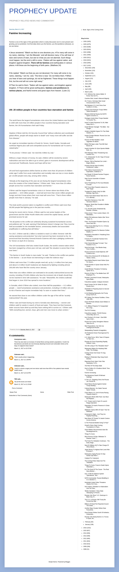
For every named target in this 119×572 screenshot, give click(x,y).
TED (15, 379)
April (86, 89)
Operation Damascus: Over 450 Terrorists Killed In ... (94, 200)
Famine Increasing (90, 373)
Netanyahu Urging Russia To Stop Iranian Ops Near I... (95, 454)
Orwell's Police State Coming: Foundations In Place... (94, 426)
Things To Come (90, 434)
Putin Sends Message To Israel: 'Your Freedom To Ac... (96, 244)
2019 (85, 60)
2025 (85, 44)
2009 (85, 546)
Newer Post (13, 392)
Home (42, 392)
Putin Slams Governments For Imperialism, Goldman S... (94, 170)
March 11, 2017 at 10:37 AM (22, 348)
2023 (85, 49)
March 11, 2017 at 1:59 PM (22, 360)
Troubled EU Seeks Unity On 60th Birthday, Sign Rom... (95, 192)
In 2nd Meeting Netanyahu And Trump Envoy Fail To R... (96, 294)
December (88, 68)
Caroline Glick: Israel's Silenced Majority (97, 98)
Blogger (67, 562)
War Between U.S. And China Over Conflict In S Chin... (95, 106)
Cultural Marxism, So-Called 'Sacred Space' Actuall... (96, 389)
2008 (85, 549)
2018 (85, 63)
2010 (85, 544)
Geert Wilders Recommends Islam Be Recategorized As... (96, 430)
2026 (85, 41)
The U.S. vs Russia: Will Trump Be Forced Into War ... (95, 500)
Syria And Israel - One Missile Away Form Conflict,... (95, 248)
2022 (85, 52)
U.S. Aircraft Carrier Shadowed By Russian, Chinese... (95, 209)
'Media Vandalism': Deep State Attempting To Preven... (94, 491)
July (86, 81)
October (87, 73)
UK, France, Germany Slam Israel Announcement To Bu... (95, 101)
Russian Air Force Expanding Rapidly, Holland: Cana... (96, 342)
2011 (85, 541)
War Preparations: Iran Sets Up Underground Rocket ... (94, 326)
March (87, 92)
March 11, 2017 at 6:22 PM (22, 373)
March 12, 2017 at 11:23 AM (22, 384)
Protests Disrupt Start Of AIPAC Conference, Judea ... (94, 166)
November (88, 70)
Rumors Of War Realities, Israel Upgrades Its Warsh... (94, 140)
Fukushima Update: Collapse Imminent (96, 282)
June (86, 84)
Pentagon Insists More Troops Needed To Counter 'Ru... (96, 119)
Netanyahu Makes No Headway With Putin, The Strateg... (96, 349)
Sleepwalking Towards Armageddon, (96, 330)
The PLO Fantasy (90, 310)
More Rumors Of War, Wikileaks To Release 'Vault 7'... (95, 437)
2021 (85, 55)
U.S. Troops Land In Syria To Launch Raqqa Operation (96, 402)
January (87, 524)
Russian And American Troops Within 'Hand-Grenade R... (96, 110)
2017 (85, 65)
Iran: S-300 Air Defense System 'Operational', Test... (94, 474)
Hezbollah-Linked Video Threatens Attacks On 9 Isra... (95, 483)
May (86, 86)
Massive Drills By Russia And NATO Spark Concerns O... (96, 114)
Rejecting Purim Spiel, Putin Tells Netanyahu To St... (95, 362)
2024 (85, 47)
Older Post (70, 392)
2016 (85, 528)
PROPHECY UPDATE (43, 11)
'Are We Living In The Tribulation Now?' (97, 346)
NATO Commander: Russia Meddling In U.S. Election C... (97, 479)
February (88, 522)
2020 (85, 57)
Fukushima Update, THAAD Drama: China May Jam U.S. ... (96, 314)
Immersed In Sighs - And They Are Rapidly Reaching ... (95, 415)
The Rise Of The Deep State (93, 366)
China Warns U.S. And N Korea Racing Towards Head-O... (96, 393)
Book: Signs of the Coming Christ (93, 30)
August (87, 78)
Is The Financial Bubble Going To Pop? (96, 423)
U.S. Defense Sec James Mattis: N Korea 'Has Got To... (95, 95)
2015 (85, 530)
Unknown (17, 354)
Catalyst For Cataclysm (92, 458)
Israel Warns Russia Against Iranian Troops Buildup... (95, 384)
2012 (85, 538)
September (88, 76)
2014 (85, 533)
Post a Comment (17, 388)
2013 (85, 536)
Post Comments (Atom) (25, 395)
